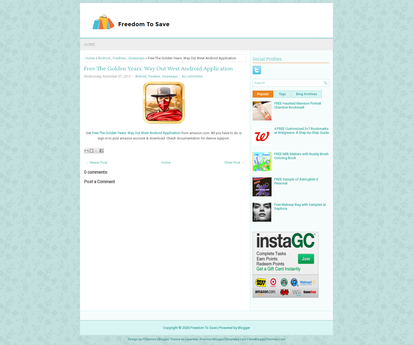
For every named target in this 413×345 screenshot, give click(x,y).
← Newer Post (96, 162)
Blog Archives (306, 94)
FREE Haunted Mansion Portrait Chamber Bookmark (297, 105)
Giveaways (136, 58)
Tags (282, 94)
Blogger (244, 328)
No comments (192, 76)
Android (104, 58)
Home (89, 44)
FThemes (149, 339)
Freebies (119, 58)
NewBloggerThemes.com (267, 339)
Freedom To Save (203, 328)
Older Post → (234, 162)
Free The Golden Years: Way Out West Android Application (158, 68)
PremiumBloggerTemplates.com (223, 339)
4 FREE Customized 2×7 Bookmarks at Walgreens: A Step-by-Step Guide (301, 131)
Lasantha (191, 339)
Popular (263, 94)
